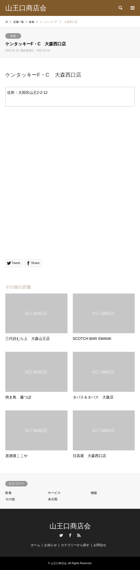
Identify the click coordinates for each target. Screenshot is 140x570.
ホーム (35, 545)
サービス (54, 493)
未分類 (52, 499)
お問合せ (99, 545)
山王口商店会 (70, 526)
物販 (94, 493)
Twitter (61, 535)
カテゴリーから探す (75, 545)
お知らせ (50, 545)
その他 (10, 499)
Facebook (70, 535)
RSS (79, 535)
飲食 (13, 35)
